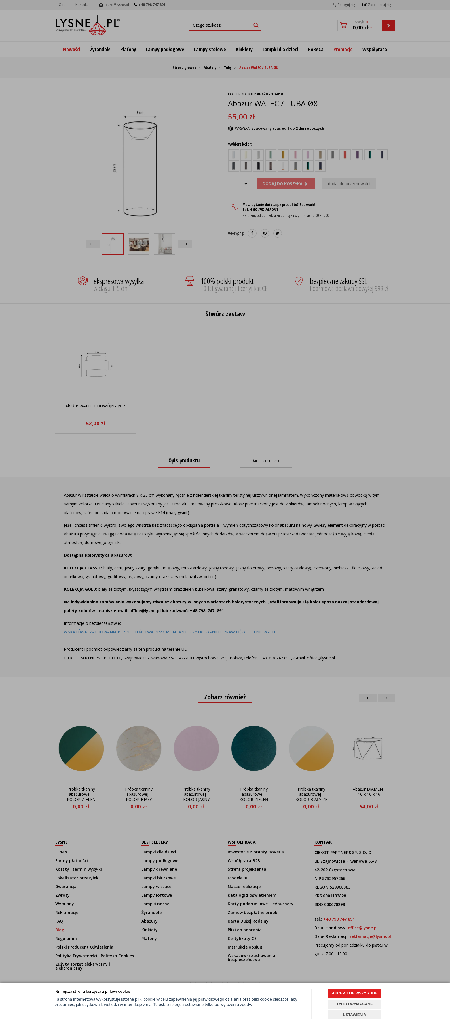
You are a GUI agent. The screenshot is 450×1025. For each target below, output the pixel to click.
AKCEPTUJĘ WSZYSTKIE (354, 993)
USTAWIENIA (354, 1015)
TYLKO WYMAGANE (354, 1004)
